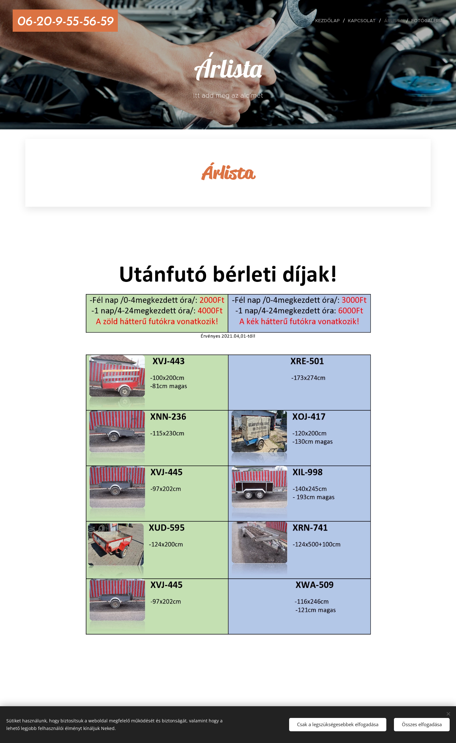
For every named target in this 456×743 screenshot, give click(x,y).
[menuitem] (329, 21)
